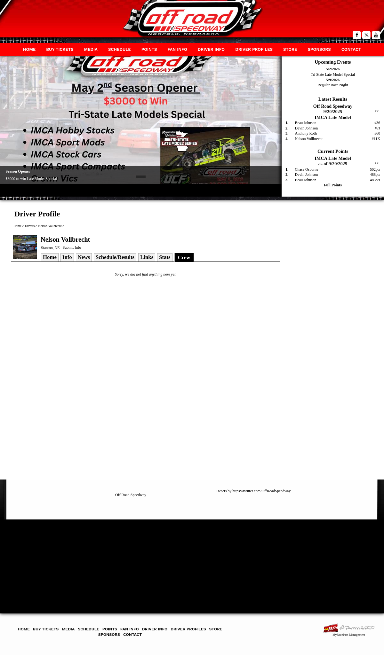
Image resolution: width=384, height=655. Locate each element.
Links (146, 257)
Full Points (333, 185)
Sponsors (319, 49)
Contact (351, 49)
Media (91, 49)
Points (149, 49)
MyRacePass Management (348, 634)
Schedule (119, 49)
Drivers (30, 226)
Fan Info (177, 49)
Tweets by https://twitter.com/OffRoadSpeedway (253, 491)
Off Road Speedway (130, 495)
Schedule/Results (115, 257)
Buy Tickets (59, 49)
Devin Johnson (306, 128)
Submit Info (72, 247)
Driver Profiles (254, 49)
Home (29, 49)
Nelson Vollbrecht (309, 138)
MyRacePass (349, 628)
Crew (184, 257)
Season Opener (18, 171)
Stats (164, 257)
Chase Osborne (306, 169)
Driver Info (211, 49)
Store (290, 49)
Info (67, 257)
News (84, 257)
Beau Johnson (305, 123)
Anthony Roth (306, 133)
